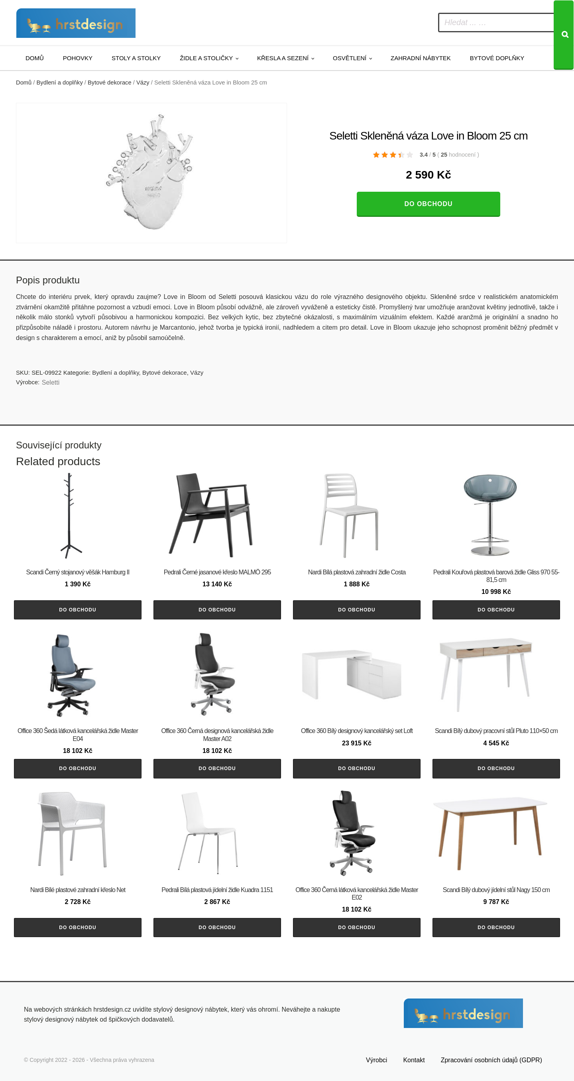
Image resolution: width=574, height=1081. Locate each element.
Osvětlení (349, 58)
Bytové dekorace (110, 82)
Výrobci (376, 1060)
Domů (35, 58)
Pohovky (77, 58)
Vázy (142, 82)
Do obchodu (428, 203)
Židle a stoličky (206, 58)
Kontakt (414, 1060)
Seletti (50, 382)
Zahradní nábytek (421, 58)
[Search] (564, 35)
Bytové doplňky (497, 58)
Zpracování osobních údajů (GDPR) (491, 1060)
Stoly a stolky (136, 58)
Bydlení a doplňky (60, 82)
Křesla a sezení (283, 58)
